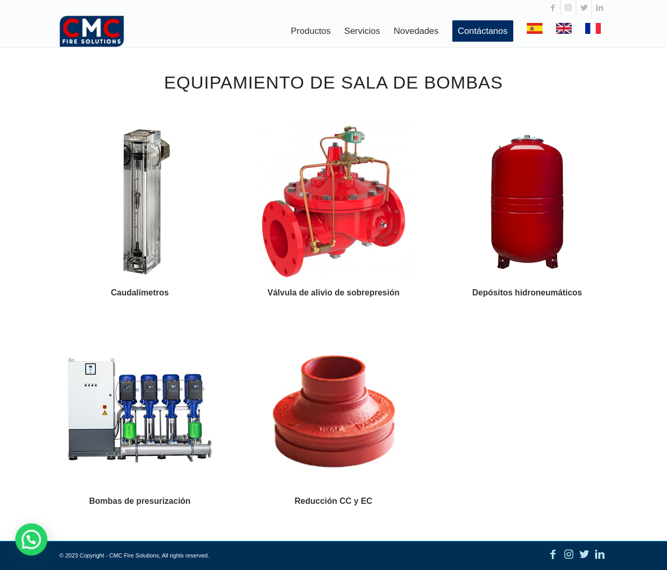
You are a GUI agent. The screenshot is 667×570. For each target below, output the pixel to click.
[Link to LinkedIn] (600, 8)
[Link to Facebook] (552, 8)
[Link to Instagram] (568, 8)
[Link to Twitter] (583, 8)
